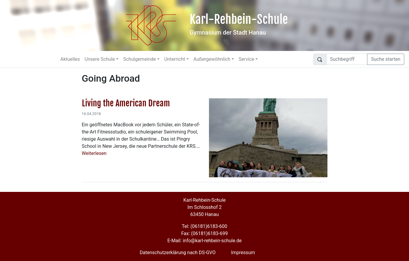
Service (246, 59)
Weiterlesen (94, 153)
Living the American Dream (126, 103)
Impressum (243, 252)
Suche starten (385, 59)
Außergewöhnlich (211, 59)
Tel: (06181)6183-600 (204, 226)
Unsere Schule (100, 59)
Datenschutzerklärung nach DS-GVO (178, 252)
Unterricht (174, 59)
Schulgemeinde (139, 59)
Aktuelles (70, 59)
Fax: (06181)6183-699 (204, 233)
